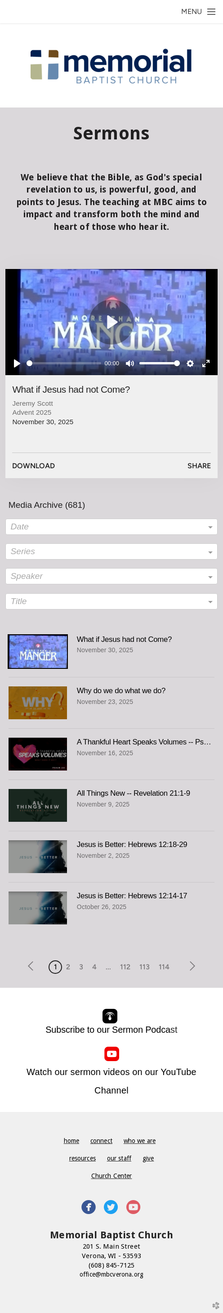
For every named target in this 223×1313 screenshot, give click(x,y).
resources (82, 1158)
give (148, 1158)
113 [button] (144, 967)
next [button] (191, 966)
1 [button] (55, 967)
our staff (119, 1158)
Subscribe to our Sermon (107, 1030)
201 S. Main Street (111, 1246)
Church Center (111, 1175)
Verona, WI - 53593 (111, 1256)
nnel (120, 1090)
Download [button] (33, 466)
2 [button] (68, 967)
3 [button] (81, 967)
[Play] (17, 363)
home (72, 1140)
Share (199, 466)
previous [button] (33, 966)
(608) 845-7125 (111, 1265)
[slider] (64, 363)
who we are (140, 1140)
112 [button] (125, 967)
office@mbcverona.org (111, 1274)
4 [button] (94, 967)
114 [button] (164, 967)
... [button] (108, 967)
